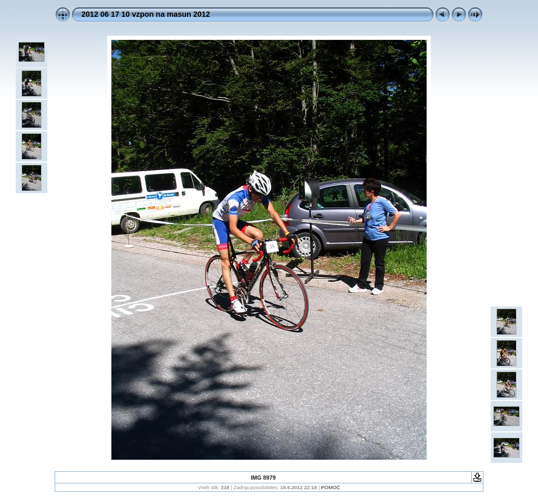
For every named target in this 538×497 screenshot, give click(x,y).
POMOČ (330, 487)
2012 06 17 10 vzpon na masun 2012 (145, 14)
